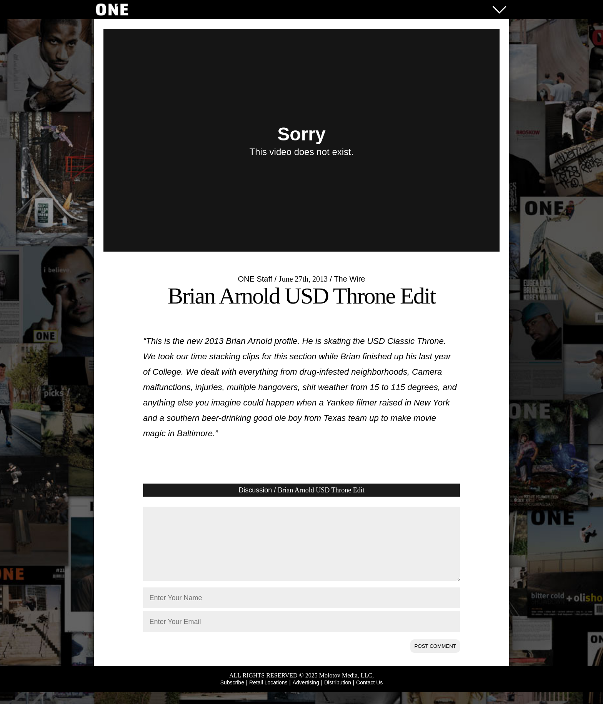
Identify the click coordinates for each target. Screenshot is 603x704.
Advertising (306, 695)
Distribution (337, 695)
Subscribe (232, 695)
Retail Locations (268, 695)
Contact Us (369, 695)
